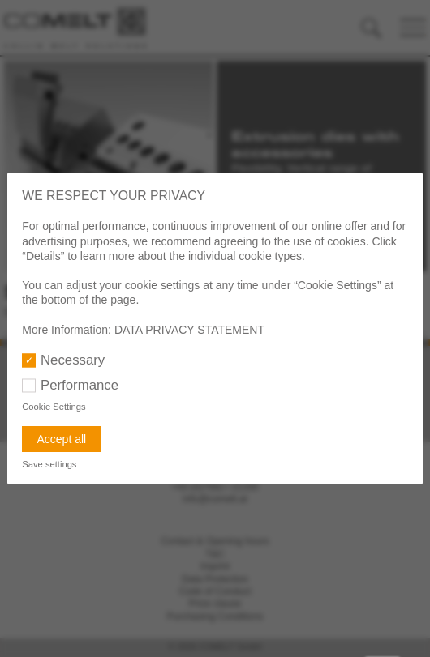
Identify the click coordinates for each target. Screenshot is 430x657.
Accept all (61, 439)
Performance (79, 385)
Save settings (49, 464)
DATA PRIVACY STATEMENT (189, 329)
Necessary (73, 360)
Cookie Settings (53, 407)
